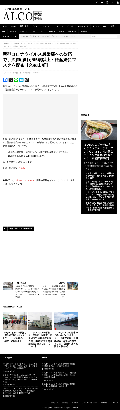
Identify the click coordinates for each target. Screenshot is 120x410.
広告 (60, 31)
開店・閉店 (24, 26)
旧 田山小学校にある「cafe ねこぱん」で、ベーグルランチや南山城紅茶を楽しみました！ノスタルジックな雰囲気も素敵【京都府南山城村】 (20, 378)
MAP (105, 26)
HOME (4, 26)
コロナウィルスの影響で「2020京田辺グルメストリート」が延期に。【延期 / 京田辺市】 (14, 336)
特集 (3, 31)
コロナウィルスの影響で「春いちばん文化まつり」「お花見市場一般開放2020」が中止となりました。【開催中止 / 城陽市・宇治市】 (66, 339)
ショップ (46, 26)
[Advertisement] (40, 113)
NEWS (13, 26)
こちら (21, 167)
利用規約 (104, 402)
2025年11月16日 (49, 380)
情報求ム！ (72, 31)
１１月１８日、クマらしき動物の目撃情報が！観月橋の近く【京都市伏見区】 (100, 175)
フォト (11, 31)
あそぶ (95, 26)
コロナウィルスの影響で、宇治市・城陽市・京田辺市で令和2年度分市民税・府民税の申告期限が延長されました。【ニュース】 (40, 339)
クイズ (42, 31)
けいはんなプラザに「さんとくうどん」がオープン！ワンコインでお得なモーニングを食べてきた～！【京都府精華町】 (98, 151)
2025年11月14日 (10, 384)
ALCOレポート (83, 26)
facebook (29, 180)
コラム (33, 31)
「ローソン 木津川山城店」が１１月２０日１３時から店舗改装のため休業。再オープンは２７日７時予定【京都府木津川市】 (100, 195)
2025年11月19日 (10, 371)
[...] (91, 168)
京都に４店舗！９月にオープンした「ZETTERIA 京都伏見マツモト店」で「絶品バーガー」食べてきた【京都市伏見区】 (100, 185)
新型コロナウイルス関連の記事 (20, 228)
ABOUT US (114, 402)
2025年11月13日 (10, 396)
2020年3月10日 (12, 72)
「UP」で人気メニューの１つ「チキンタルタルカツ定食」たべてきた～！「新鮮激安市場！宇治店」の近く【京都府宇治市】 (20, 390)
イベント (70, 26)
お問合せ (83, 31)
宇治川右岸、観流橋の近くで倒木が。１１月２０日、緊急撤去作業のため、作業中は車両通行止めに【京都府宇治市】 (100, 206)
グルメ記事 (7, 357)
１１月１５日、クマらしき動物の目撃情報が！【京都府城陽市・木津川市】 (58, 384)
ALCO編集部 (26, 72)
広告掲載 (75, 402)
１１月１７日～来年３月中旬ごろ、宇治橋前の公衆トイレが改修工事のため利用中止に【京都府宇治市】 (59, 374)
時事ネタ (52, 31)
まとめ (22, 31)
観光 (112, 26)
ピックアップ (58, 26)
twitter (18, 180)
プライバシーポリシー (89, 402)
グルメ (34, 26)
